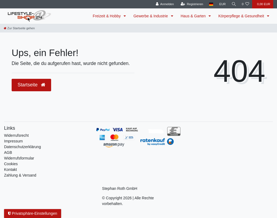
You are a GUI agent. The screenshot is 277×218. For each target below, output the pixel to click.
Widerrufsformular (19, 158)
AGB (8, 152)
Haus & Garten (194, 16)
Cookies (11, 164)
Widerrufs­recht (16, 135)
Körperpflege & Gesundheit (241, 16)
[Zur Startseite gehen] (19, 28)
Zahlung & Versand (20, 175)
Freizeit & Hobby (107, 16)
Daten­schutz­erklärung (22, 147)
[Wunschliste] (245, 4)
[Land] (211, 4)
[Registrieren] (191, 4)
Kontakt (10, 169)
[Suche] (233, 4)
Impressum (13, 141)
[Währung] (222, 4)
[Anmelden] (164, 4)
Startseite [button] (31, 84)
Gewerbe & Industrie (151, 16)
